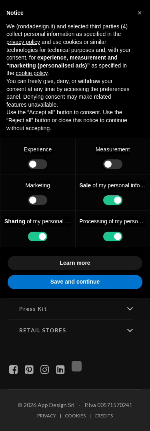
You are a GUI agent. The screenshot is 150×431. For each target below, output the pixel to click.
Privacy (46, 416)
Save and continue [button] (75, 281)
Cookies (75, 416)
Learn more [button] (75, 263)
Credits (103, 416)
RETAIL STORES (42, 330)
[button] (139, 12)
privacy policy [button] (23, 42)
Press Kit (33, 308)
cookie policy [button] (31, 73)
